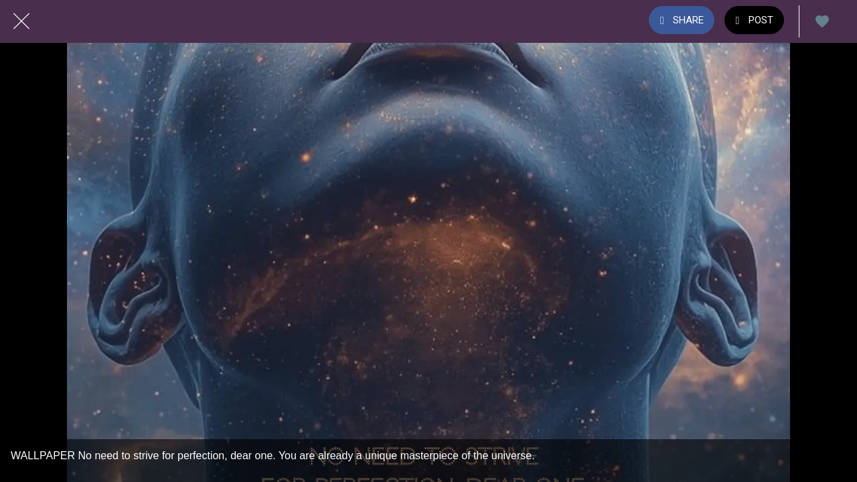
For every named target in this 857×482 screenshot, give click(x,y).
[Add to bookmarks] (822, 21)
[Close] (21, 21)
